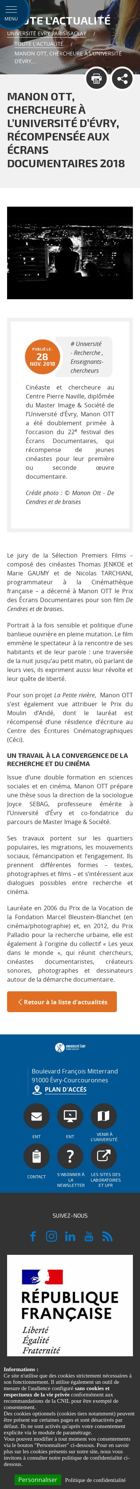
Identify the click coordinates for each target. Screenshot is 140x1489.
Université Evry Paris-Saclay (46, 33)
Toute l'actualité (39, 43)
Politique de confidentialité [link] (95, 1480)
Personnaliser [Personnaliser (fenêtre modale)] (37, 1480)
